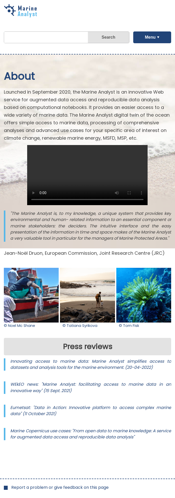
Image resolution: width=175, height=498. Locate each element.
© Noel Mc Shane (19, 325)
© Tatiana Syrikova (80, 325)
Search (108, 37)
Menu (150, 37)
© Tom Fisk (129, 325)
